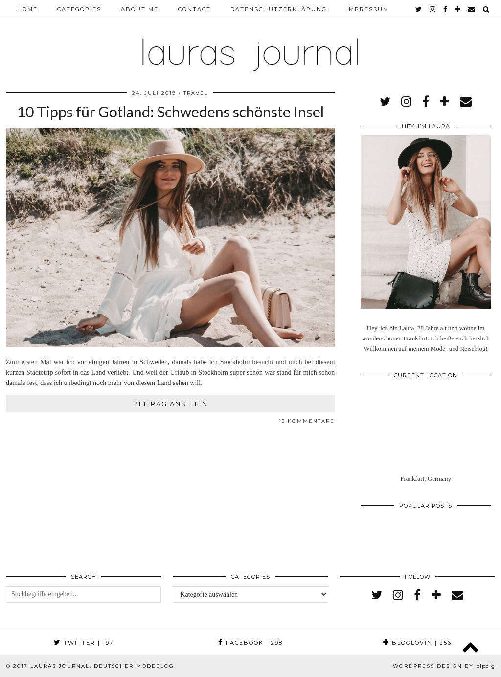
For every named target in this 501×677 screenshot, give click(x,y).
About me (140, 9)
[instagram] (433, 9)
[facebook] (445, 9)
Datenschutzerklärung (278, 9)
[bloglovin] (458, 9)
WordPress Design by (444, 666)
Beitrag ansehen (170, 403)
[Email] (472, 9)
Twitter (84, 642)
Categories (79, 9)
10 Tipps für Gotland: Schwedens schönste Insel (170, 111)
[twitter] (419, 9)
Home (27, 9)
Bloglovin (417, 642)
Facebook (250, 642)
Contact (194, 9)
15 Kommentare (307, 421)
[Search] (486, 9)
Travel (195, 93)
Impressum (367, 9)
